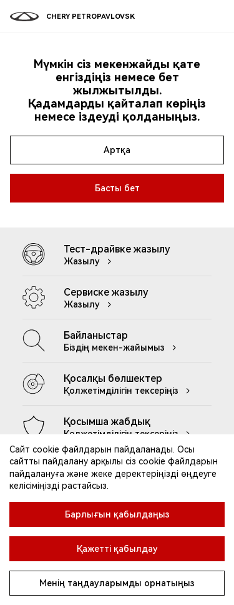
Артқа (117, 150)
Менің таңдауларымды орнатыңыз (117, 583)
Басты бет (117, 188)
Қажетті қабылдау (117, 549)
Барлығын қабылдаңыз (117, 514)
